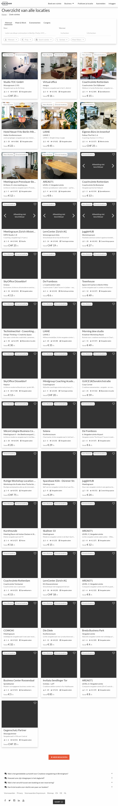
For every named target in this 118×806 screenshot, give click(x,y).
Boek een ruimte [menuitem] (54, 3)
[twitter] (10, 800)
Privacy (20, 793)
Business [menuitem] (68, 3)
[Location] (30, 33)
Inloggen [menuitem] (112, 3)
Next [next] (34, 66)
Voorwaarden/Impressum (35, 793)
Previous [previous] (5, 66)
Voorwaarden (9, 793)
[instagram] (15, 800)
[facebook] (6, 800)
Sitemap (50, 793)
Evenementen (34, 23)
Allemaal (8, 23)
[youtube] (24, 800)
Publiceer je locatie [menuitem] (85, 3)
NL (65, 793)
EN (56, 793)
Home (4, 14)
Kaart (59, 802)
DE (61, 793)
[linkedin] (19, 800)
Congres (47, 23)
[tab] (59, 773)
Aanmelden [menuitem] (100, 3)
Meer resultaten (59, 757)
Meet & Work (20, 23)
